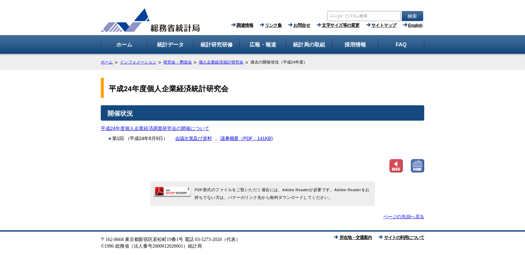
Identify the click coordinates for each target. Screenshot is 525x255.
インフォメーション (138, 62)
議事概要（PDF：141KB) (246, 138)
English (415, 25)
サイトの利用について (404, 237)
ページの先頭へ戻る (403, 216)
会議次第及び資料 (193, 138)
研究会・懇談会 (177, 62)
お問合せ (301, 25)
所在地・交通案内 (356, 237)
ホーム (107, 62)
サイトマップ (383, 25)
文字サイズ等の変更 (341, 25)
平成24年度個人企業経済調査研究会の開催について (155, 128)
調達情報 (244, 25)
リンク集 (273, 25)
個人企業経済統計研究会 (221, 62)
